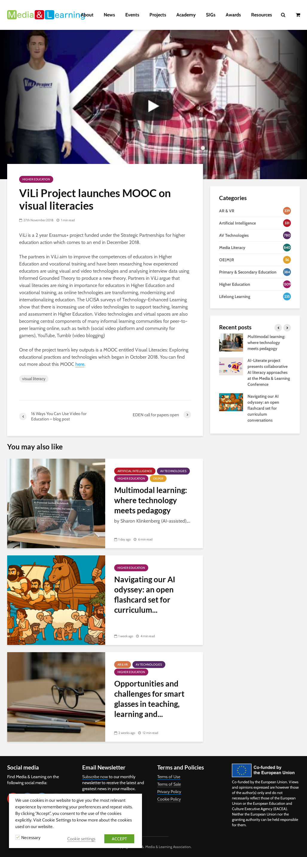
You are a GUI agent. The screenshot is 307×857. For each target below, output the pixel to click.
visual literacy (33, 378)
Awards (233, 15)
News (109, 15)
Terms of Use (168, 776)
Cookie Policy (169, 799)
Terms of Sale (169, 784)
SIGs (211, 15)
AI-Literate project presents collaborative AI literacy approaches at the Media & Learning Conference (269, 372)
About (87, 15)
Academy (186, 15)
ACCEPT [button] (119, 838)
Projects (157, 15)
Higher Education (36, 179)
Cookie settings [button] (81, 838)
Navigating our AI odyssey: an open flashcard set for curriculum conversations (263, 408)
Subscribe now (95, 776)
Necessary (30, 837)
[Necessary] (17, 837)
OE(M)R (158, 478)
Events (132, 15)
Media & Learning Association (168, 846)
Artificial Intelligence (134, 471)
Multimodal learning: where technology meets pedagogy (150, 500)
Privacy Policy (169, 791)
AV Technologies (173, 471)
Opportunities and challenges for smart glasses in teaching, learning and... (149, 699)
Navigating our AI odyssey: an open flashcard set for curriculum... (144, 595)
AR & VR (122, 664)
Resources (261, 15)
